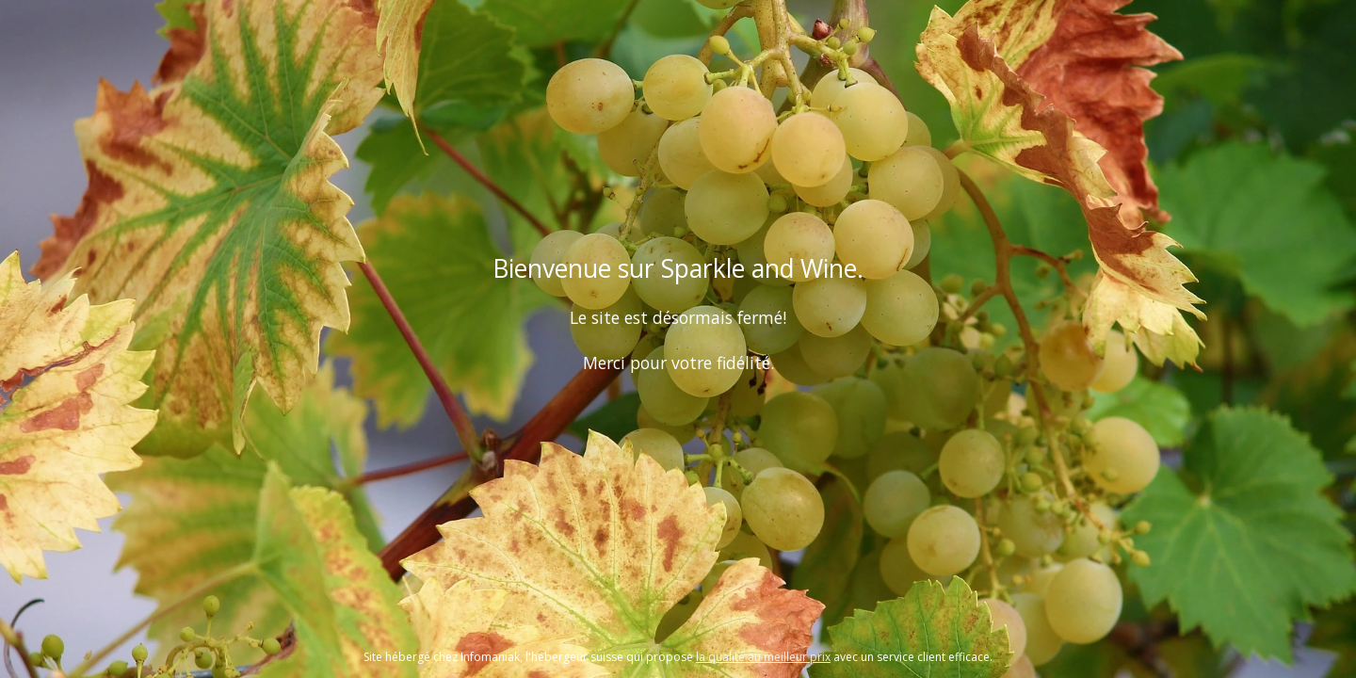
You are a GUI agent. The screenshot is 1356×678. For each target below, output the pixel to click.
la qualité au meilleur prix (763, 657)
